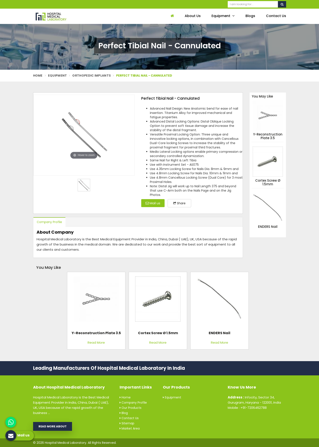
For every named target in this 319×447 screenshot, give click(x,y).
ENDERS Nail (267, 227)
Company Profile (49, 222)
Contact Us (276, 15)
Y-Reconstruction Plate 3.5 (267, 136)
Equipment (223, 15)
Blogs (250, 15)
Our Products (130, 408)
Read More (96, 342)
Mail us (153, 203)
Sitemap (127, 423)
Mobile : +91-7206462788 (247, 407)
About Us (193, 15)
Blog (124, 413)
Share (179, 203)
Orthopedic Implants (91, 75)
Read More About (52, 426)
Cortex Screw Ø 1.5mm (267, 182)
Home (38, 75)
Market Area (130, 428)
